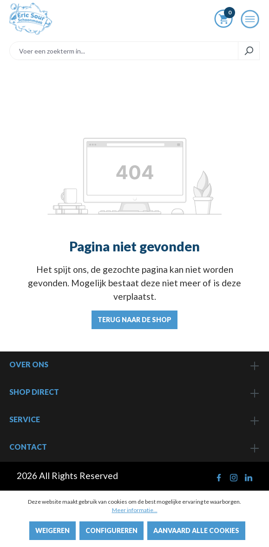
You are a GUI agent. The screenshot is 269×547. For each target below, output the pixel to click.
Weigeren (52, 530)
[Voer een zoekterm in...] (123, 50)
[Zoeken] (249, 50)
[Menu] (250, 21)
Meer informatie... (134, 509)
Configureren (111, 530)
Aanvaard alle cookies (196, 530)
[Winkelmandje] (223, 20)
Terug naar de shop (134, 320)
